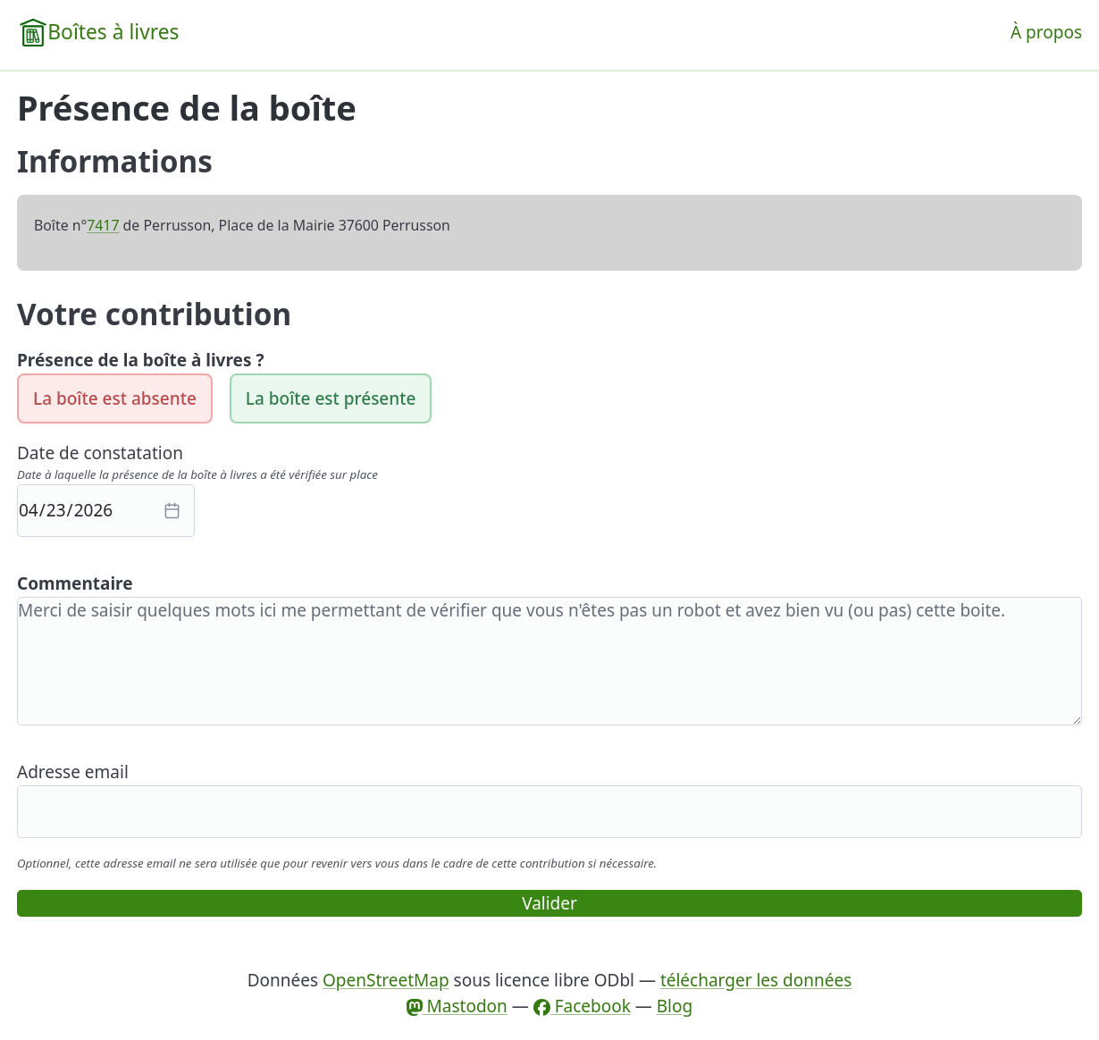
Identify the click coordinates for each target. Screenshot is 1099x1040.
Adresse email (73, 772)
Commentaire (75, 583)
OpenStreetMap (386, 980)
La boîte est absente (115, 398)
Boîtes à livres (113, 32)
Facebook (582, 1006)
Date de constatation (100, 453)
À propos (1046, 32)
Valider (549, 903)
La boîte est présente (331, 398)
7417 (103, 225)
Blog (674, 1006)
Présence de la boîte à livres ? (140, 360)
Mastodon (457, 1006)
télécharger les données (756, 980)
